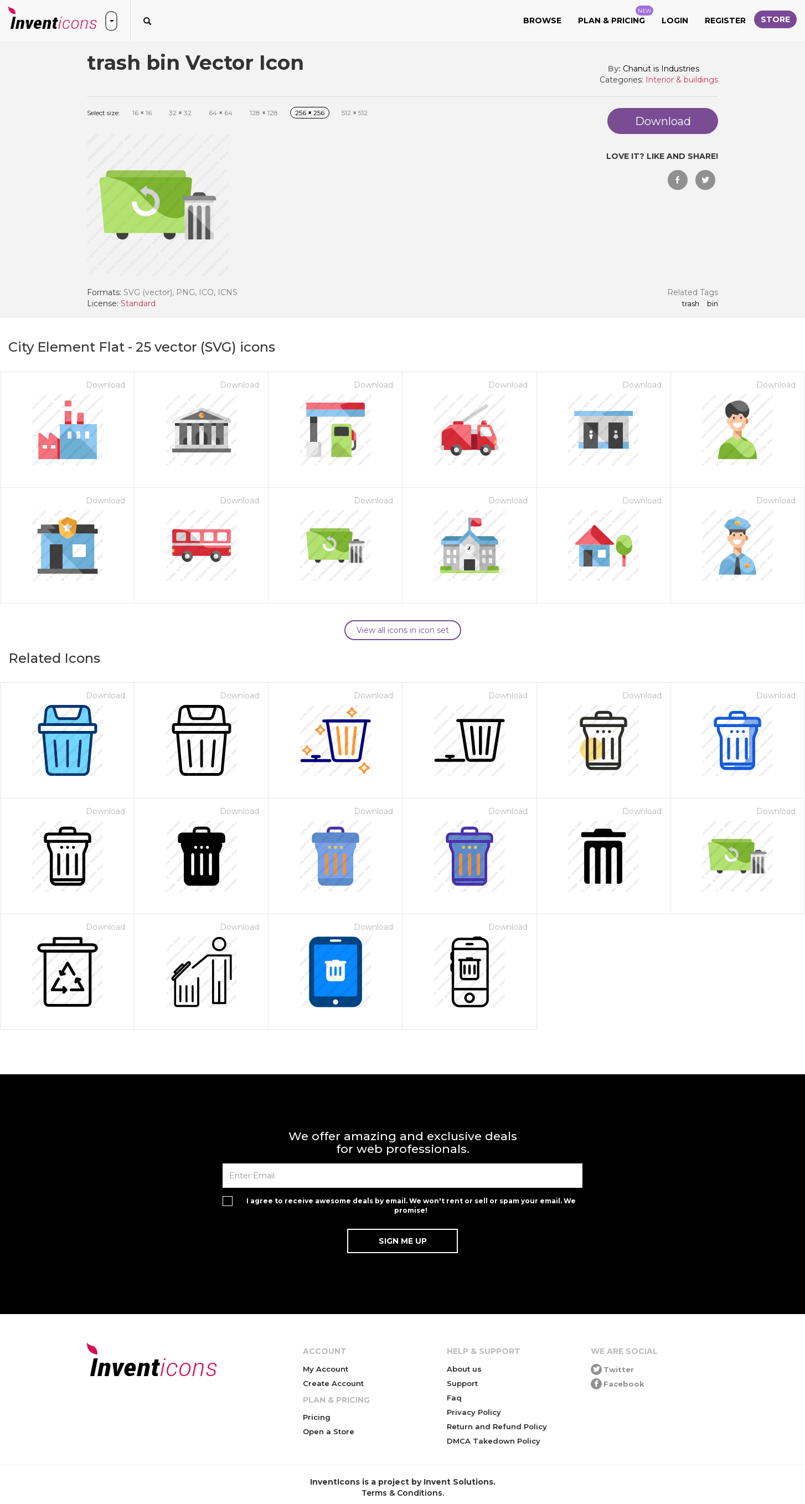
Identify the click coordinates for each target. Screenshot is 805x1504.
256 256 (309, 113)
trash (690, 304)
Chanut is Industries (661, 69)
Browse (542, 20)
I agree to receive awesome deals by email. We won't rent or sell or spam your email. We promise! (411, 1205)
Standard (138, 303)
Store (775, 19)
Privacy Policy (474, 1412)
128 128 (264, 113)
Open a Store (328, 1431)
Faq (454, 1397)
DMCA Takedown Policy (493, 1440)
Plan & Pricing (615, 15)
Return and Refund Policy (497, 1426)
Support (462, 1383)
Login (675, 20)
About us (464, 1368)
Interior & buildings (682, 80)
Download (105, 385)
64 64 (221, 113)
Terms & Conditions (402, 1493)
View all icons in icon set (403, 630)
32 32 (180, 113)
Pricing (317, 1417)
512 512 (355, 113)
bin (712, 304)
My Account (325, 1368)
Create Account (333, 1383)
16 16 (142, 113)
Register (725, 20)
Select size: (103, 113)
